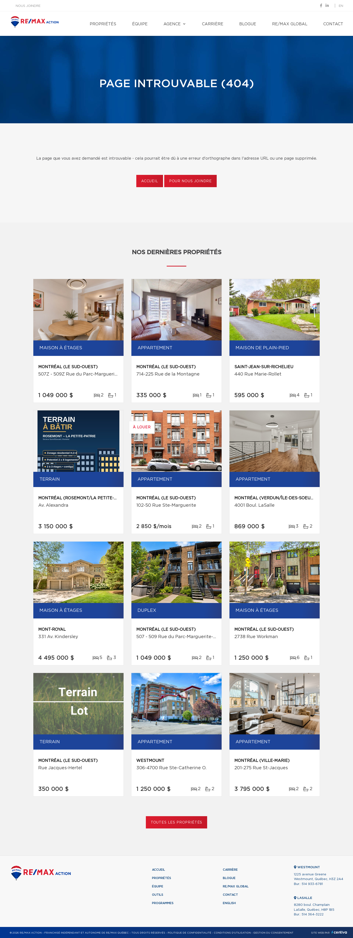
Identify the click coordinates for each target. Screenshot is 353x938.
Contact (333, 24)
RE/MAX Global (289, 24)
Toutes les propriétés (176, 822)
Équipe (140, 24)
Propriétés (103, 24)
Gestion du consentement (273, 933)
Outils (157, 894)
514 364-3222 (313, 914)
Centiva (339, 932)
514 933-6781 (312, 884)
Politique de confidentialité (189, 933)
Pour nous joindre (190, 181)
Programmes (163, 903)
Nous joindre (28, 6)
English (229, 903)
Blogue (247, 24)
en (341, 6)
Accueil (149, 181)
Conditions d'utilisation (232, 933)
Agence (172, 24)
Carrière (212, 24)
